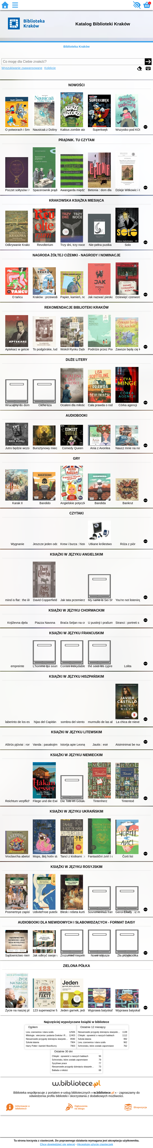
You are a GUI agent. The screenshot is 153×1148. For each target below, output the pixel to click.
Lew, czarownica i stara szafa (40, 1032)
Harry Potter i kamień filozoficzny (41, 1046)
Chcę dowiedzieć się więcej (57, 1144)
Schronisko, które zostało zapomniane (96, 1046)
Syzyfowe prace (59, 1063)
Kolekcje (50, 68)
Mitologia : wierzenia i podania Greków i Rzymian (49, 1035)
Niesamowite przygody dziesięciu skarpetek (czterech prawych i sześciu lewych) (63, 1039)
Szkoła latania (32, 1042)
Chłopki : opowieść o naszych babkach (96, 1035)
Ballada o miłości (60, 1070)
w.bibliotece (104, 1092)
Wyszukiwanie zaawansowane (21, 68)
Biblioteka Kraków (76, 46)
